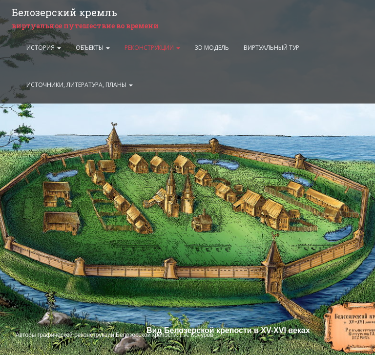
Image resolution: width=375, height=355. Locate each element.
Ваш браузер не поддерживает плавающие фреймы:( (187, 177)
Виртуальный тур (271, 47)
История (43, 47)
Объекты (93, 47)
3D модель (212, 47)
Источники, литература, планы (79, 85)
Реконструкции (152, 47)
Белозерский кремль (64, 12)
